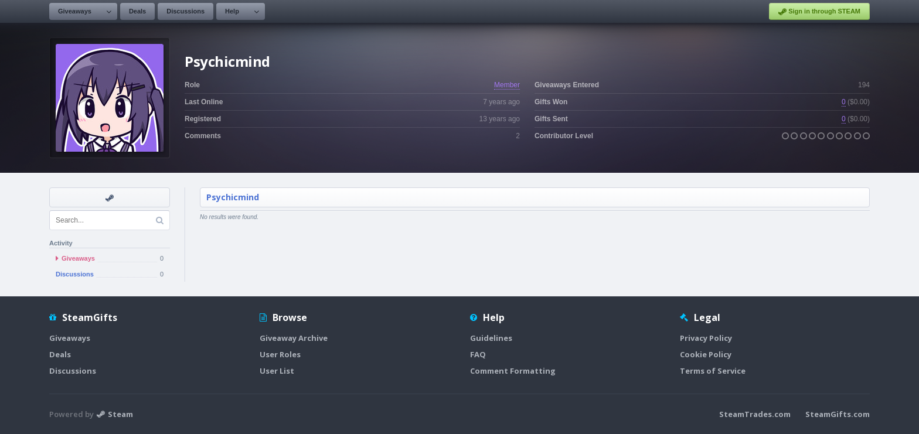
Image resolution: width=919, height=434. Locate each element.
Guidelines (491, 338)
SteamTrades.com (755, 414)
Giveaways (74, 11)
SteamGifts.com (837, 414)
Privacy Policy (706, 338)
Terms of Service (713, 370)
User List (277, 370)
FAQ (478, 354)
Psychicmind (232, 197)
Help (232, 11)
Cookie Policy (705, 354)
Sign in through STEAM (819, 12)
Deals (137, 11)
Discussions (185, 11)
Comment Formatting (513, 370)
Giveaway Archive (294, 338)
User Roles (280, 354)
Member (507, 85)
